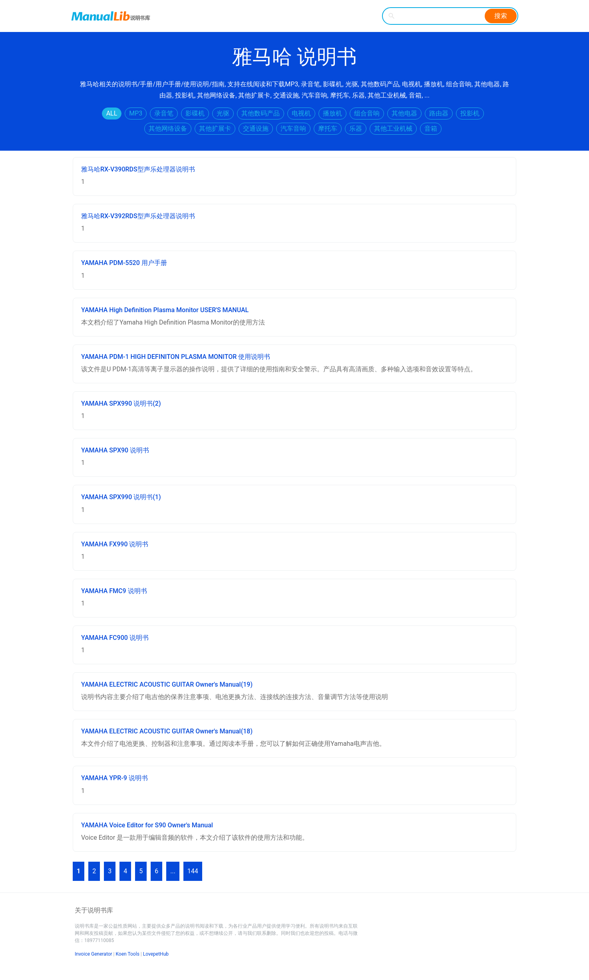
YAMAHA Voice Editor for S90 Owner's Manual (147, 825)
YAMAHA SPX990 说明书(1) (121, 497)
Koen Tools (127, 954)
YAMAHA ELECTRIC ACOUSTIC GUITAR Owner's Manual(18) (167, 731)
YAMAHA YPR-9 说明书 (114, 778)
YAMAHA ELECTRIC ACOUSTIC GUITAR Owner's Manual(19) (167, 684)
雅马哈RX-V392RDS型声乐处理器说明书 (138, 216)
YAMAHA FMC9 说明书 (114, 591)
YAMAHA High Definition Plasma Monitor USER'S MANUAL (165, 310)
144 (192, 871)
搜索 (500, 16)
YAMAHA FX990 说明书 (114, 544)
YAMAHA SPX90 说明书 (115, 450)
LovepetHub (156, 954)
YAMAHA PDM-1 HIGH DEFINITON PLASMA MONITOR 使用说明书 (175, 357)
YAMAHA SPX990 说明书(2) (121, 403)
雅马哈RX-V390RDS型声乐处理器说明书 (138, 169)
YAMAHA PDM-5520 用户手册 (124, 263)
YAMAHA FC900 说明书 (115, 637)
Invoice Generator (93, 954)
